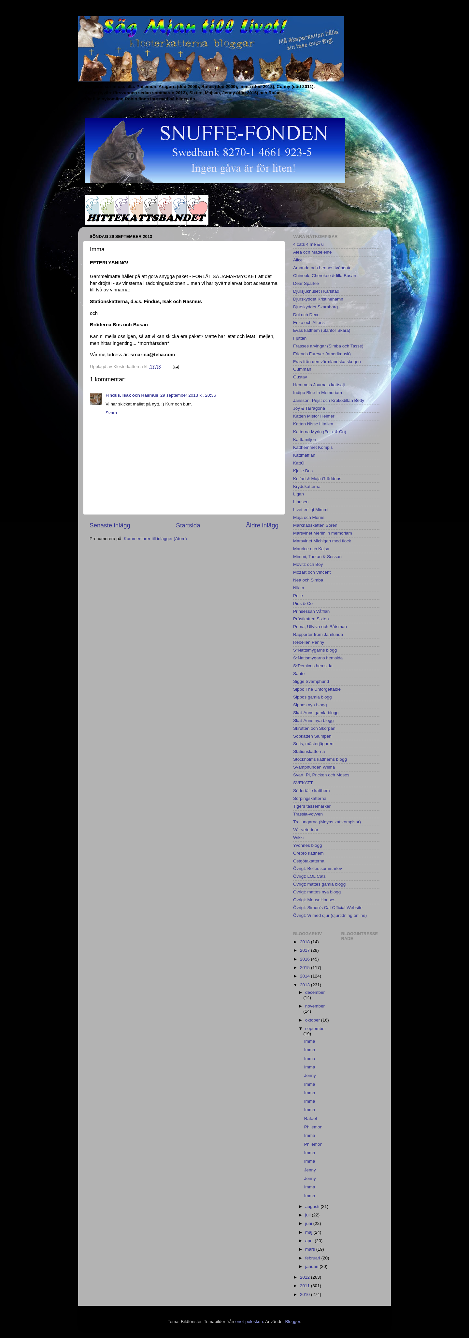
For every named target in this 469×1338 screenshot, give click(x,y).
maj (309, 1232)
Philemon (313, 1127)
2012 (305, 1277)
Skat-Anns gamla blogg (316, 712)
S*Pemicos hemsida (313, 665)
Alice (298, 259)
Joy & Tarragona (309, 408)
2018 (305, 941)
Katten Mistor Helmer (313, 416)
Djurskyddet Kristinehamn (318, 299)
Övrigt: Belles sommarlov (317, 868)
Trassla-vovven (308, 814)
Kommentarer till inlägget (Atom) (155, 538)
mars (310, 1249)
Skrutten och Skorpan (314, 728)
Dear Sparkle (306, 283)
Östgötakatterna (308, 861)
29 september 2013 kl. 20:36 (188, 395)
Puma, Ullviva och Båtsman (320, 626)
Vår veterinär (305, 829)
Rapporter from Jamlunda (318, 634)
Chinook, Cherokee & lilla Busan (324, 275)
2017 (305, 950)
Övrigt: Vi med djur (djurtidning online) (330, 915)
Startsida (188, 525)
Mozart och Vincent (312, 572)
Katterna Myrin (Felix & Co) (319, 431)
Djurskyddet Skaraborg (315, 306)
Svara (111, 412)
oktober (313, 1020)
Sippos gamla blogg (312, 697)
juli (308, 1215)
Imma (309, 1041)
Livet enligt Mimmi (310, 509)
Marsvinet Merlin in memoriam (322, 533)
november (315, 1006)
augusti (312, 1206)
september (315, 1028)
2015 (305, 967)
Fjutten (299, 338)
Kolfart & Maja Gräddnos (317, 478)
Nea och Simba (308, 580)
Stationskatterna (309, 751)
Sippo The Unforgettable (317, 689)
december (315, 992)
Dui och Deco (306, 314)
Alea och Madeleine (312, 252)
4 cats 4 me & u (308, 244)
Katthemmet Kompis (313, 447)
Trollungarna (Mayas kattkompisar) (327, 821)
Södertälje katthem (311, 790)
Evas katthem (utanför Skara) (321, 330)
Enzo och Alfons (309, 322)
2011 (305, 1285)
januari (312, 1266)
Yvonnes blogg (307, 845)
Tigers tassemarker (312, 806)
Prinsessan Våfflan (311, 611)
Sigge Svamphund (311, 681)
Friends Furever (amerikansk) (322, 353)
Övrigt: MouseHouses (314, 899)
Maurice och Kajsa (311, 548)
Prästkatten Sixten (311, 618)
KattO (299, 463)
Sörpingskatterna (309, 798)
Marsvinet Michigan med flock (322, 540)
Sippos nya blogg (310, 704)
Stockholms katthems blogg (320, 759)
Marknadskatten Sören (315, 525)
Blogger (292, 1321)
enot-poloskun (249, 1321)
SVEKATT (303, 782)
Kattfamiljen (304, 439)
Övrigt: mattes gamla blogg (319, 884)
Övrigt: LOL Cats (309, 876)
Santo (299, 673)
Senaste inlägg (110, 525)
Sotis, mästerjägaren (313, 743)
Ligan (298, 494)
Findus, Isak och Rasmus (132, 395)
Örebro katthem (308, 853)
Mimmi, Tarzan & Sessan (317, 556)
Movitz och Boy (308, 564)
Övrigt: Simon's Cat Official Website (327, 907)
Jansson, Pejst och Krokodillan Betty (328, 400)
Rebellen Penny (308, 642)
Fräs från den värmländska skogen (327, 361)
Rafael (310, 1118)
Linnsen (300, 501)
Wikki (298, 837)
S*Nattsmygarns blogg (315, 650)
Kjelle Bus (303, 470)
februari (313, 1258)
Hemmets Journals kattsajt (319, 384)
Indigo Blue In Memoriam (317, 392)
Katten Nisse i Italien (313, 423)
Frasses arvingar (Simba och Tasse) (328, 346)
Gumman (302, 369)
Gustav (300, 377)
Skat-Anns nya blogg (313, 720)
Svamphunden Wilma (314, 767)
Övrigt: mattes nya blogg (317, 892)
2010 (305, 1294)
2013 (305, 984)
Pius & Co (303, 603)
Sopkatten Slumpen (312, 736)
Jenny (310, 1075)
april (310, 1240)
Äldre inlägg (262, 525)
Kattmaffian (304, 455)
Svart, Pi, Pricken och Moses (321, 774)
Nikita (298, 587)
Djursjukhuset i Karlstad (316, 291)
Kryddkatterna (306, 486)
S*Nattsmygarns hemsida (318, 657)
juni (309, 1223)
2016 (305, 959)
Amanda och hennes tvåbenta (322, 267)
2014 (305, 976)
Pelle (298, 595)
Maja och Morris (308, 517)
